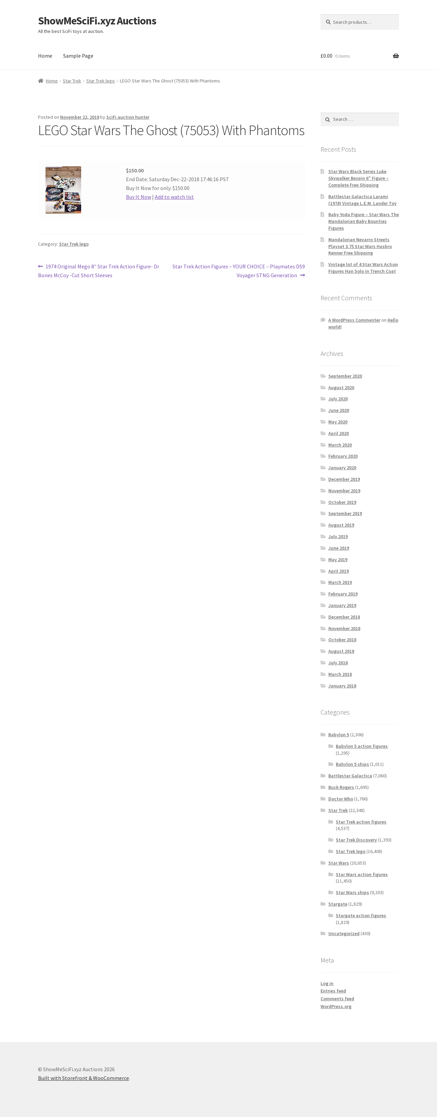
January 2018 (342, 686)
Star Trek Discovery (356, 840)
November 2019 (344, 491)
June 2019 (338, 548)
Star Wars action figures (362, 874)
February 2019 (343, 594)
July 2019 (338, 536)
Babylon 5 (338, 735)
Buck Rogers (341, 787)
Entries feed (333, 991)
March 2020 (340, 445)
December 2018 (344, 617)
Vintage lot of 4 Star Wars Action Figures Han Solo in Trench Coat (363, 267)
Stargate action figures (361, 915)
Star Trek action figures (361, 822)
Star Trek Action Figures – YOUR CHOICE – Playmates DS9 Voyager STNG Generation (238, 270)
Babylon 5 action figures (362, 746)
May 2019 (337, 559)
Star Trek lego (100, 81)
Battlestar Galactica (350, 776)
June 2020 (338, 410)
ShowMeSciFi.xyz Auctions (97, 20)
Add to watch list (174, 196)
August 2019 (341, 525)
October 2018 (342, 640)
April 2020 (338, 433)
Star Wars (338, 863)
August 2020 (341, 387)
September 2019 (345, 513)
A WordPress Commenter (354, 320)
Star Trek (72, 81)
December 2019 (344, 479)
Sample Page (78, 55)
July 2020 (338, 399)
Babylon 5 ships (352, 764)
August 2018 (341, 651)
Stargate (337, 904)
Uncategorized (344, 933)
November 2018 (344, 628)
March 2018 (340, 674)
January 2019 (342, 605)
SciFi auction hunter (127, 117)
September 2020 (345, 376)
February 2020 (343, 456)
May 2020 (337, 422)
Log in (327, 983)
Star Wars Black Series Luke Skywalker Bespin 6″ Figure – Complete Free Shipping (358, 178)
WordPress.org (336, 1006)
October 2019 (342, 502)
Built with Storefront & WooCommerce (83, 1078)
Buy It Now (138, 196)
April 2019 (338, 571)
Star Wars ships (352, 892)
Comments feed (337, 999)
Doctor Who (340, 799)
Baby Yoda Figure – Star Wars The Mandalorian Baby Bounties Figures (363, 221)
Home (45, 55)
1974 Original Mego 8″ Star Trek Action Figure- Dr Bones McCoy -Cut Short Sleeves (99, 270)
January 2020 (342, 468)
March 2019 (340, 582)
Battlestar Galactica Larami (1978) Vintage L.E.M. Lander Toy (362, 199)
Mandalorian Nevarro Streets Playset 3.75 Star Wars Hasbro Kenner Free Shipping (360, 246)
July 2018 (338, 663)
